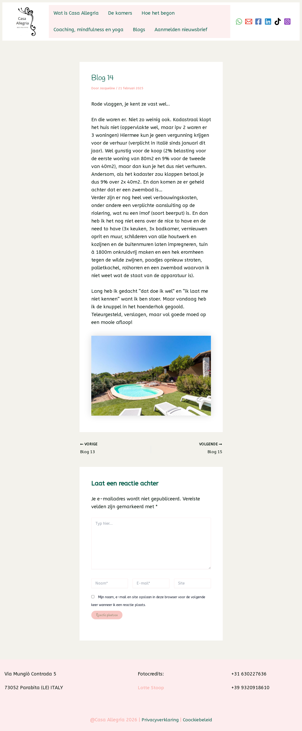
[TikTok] (278, 21)
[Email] (249, 21)
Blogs (139, 29)
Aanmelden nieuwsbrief (181, 29)
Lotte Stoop (151, 687)
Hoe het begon (158, 13)
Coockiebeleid (198, 719)
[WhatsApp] (239, 21)
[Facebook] (258, 21)
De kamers (120, 13)
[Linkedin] (268, 21)
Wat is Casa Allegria (76, 13)
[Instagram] (287, 21)
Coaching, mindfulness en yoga (88, 29)
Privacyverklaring (159, 719)
